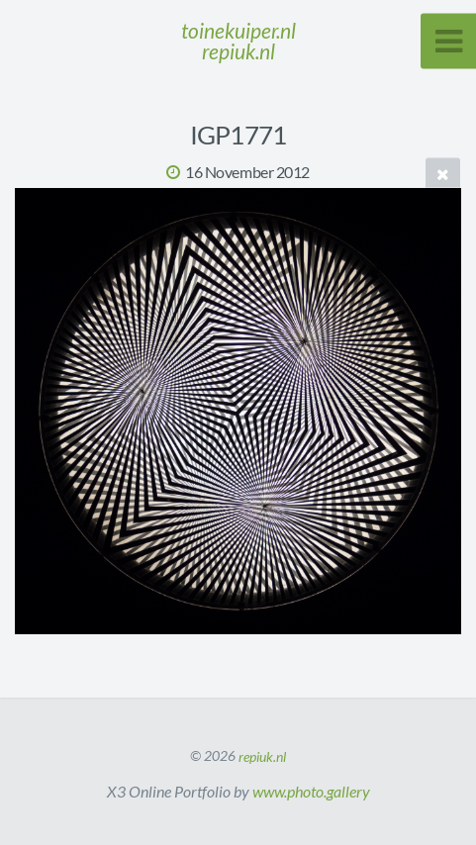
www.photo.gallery (311, 791)
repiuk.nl (262, 755)
